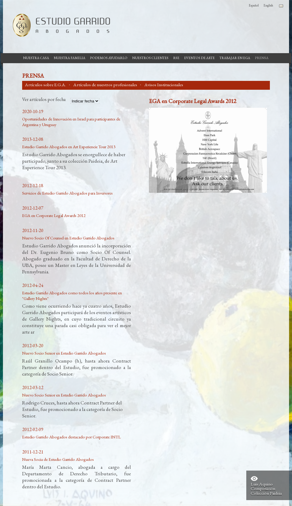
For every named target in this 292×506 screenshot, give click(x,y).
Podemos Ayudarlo (108, 58)
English (268, 5)
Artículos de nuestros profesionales (105, 85)
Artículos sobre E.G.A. (45, 85)
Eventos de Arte (199, 58)
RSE (176, 58)
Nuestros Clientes (150, 58)
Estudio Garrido (59, 25)
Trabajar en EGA (234, 58)
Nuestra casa (36, 58)
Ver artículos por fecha (44, 99)
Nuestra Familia (69, 58)
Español (254, 5)
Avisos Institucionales (164, 85)
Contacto (281, 5)
